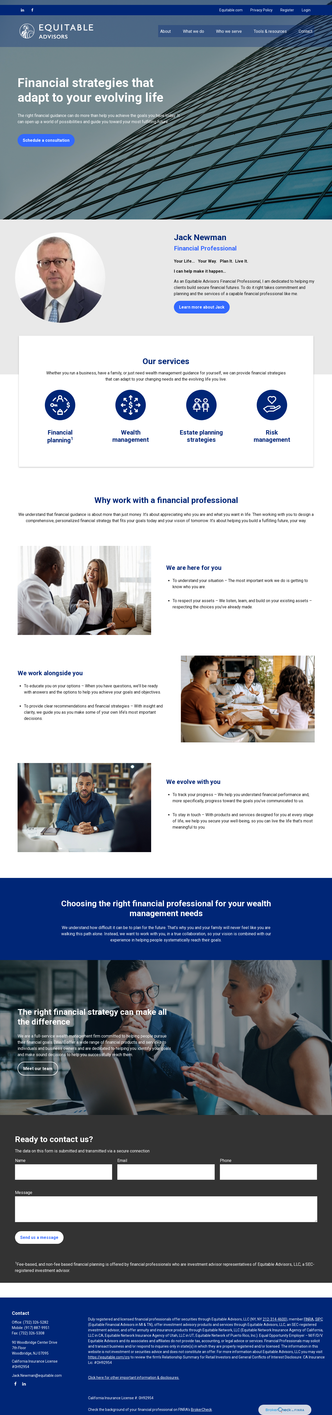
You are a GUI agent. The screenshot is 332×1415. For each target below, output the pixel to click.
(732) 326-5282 (35, 1322)
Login (306, 5)
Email (122, 1160)
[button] (165, 26)
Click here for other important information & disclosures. (133, 1377)
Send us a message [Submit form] (39, 1237)
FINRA (309, 1319)
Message (23, 1192)
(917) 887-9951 (37, 1328)
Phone (225, 1160)
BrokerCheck (201, 1410)
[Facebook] (32, 5)
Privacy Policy (261, 5)
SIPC (319, 1319)
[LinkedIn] (22, 5)
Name (20, 1160)
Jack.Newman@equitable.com (37, 1375)
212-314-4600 (274, 1319)
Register (287, 5)
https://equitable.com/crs (109, 1357)
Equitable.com (231, 5)
